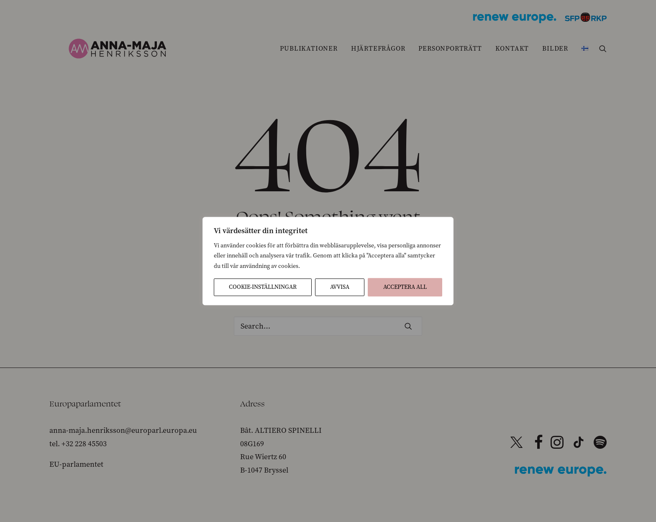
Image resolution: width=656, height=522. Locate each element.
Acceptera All (405, 287)
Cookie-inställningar (263, 287)
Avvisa (339, 287)
